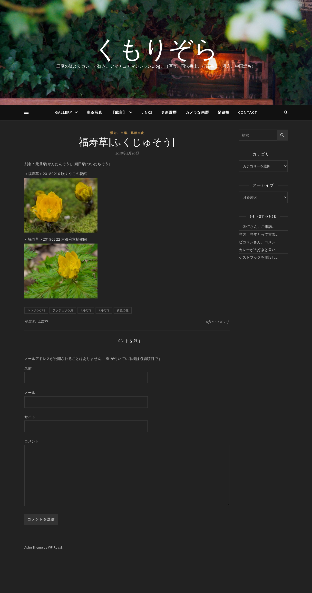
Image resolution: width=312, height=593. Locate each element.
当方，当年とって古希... (258, 234)
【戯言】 (119, 112)
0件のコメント (218, 321)
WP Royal (55, 547)
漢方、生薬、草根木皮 (127, 133)
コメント (31, 441)
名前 (28, 368)
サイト (29, 416)
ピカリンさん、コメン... (258, 241)
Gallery (63, 112)
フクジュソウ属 (63, 310)
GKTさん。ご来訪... (256, 226)
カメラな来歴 (197, 112)
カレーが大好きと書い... (258, 249)
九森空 (42, 321)
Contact (247, 112)
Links (146, 112)
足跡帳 (223, 112)
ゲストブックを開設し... (258, 257)
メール (29, 392)
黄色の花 (122, 310)
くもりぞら (156, 48)
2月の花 (104, 310)
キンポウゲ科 (36, 310)
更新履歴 (169, 112)
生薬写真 (94, 112)
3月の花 (86, 310)
